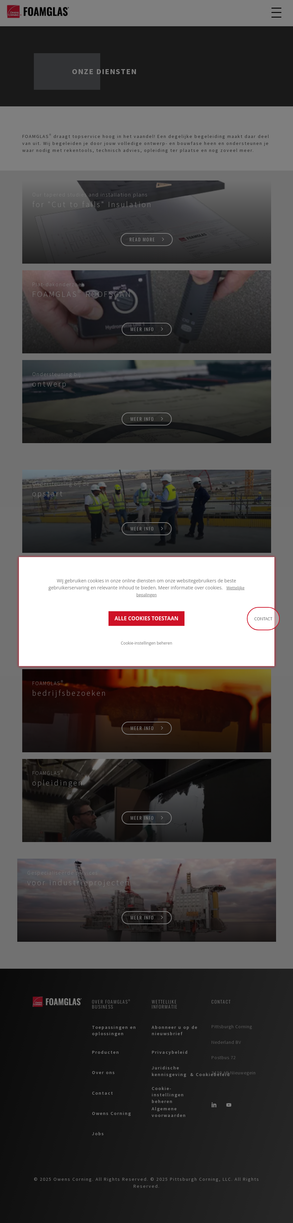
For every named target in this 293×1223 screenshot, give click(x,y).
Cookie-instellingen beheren (146, 643)
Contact (263, 619)
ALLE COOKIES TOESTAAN (146, 618)
